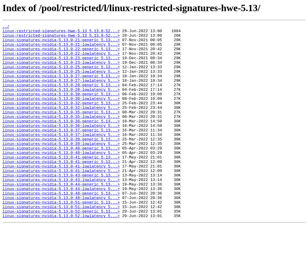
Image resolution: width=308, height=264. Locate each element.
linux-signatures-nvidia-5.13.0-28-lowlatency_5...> (61, 103)
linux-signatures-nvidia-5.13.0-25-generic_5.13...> (61, 75)
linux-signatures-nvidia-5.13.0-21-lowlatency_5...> (61, 48)
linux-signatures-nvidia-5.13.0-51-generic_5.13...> (61, 238)
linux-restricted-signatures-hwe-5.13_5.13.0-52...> (61, 32)
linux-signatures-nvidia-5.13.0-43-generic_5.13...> (61, 205)
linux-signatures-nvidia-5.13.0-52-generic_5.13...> (61, 249)
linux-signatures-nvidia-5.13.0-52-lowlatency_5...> (61, 254)
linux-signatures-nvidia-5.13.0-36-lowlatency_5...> (61, 146)
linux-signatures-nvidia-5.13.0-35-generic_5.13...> (61, 130)
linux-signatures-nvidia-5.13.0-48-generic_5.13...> (61, 227)
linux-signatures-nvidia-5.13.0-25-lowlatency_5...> (61, 81)
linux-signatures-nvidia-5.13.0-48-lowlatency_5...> (61, 232)
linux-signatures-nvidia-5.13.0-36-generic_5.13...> (61, 140)
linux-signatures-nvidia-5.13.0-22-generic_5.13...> (61, 54)
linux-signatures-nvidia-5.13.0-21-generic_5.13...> (61, 43)
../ (5, 27)
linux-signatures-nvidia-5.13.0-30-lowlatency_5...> (61, 113)
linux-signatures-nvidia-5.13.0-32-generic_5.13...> (61, 119)
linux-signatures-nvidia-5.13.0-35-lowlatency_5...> (61, 135)
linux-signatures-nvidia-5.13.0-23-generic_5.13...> (61, 65)
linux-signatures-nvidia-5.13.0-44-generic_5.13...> (61, 216)
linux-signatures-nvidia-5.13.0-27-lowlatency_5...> (61, 92)
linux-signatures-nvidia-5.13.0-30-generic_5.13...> (61, 108)
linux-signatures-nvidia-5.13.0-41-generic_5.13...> (61, 184)
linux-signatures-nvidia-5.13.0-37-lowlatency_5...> (61, 157)
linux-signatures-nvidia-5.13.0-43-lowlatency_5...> (61, 211)
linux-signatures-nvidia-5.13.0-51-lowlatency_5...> (61, 243)
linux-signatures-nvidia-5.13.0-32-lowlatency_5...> (61, 124)
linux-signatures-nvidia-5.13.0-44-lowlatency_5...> (61, 222)
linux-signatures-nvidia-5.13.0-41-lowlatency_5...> (61, 195)
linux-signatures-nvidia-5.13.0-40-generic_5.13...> (61, 173)
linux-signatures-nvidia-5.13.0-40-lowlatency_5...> (61, 178)
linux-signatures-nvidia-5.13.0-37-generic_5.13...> (61, 151)
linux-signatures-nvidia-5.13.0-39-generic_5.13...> (61, 162)
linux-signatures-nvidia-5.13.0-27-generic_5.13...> (61, 86)
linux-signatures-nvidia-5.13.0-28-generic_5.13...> (61, 97)
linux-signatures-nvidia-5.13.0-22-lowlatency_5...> (61, 59)
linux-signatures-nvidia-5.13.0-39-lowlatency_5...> (61, 167)
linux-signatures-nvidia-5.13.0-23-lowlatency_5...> (61, 70)
